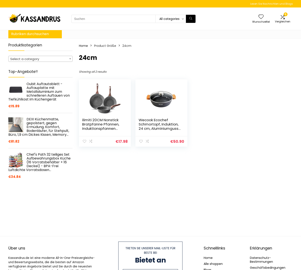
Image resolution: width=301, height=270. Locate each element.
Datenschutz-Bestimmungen (261, 260)
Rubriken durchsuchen (30, 33)
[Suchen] (191, 19)
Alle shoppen (213, 264)
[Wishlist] (261, 17)
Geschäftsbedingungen (267, 268)
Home (83, 46)
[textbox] (40, 59)
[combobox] (40, 59)
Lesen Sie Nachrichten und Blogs (271, 4)
